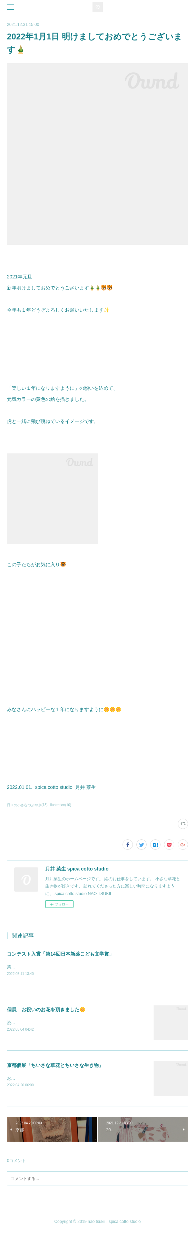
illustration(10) (60, 805)
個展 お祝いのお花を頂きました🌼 (46, 1010)
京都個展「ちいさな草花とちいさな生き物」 (55, 1066)
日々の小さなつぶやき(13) (27, 805)
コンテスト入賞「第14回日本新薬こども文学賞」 (60, 954)
